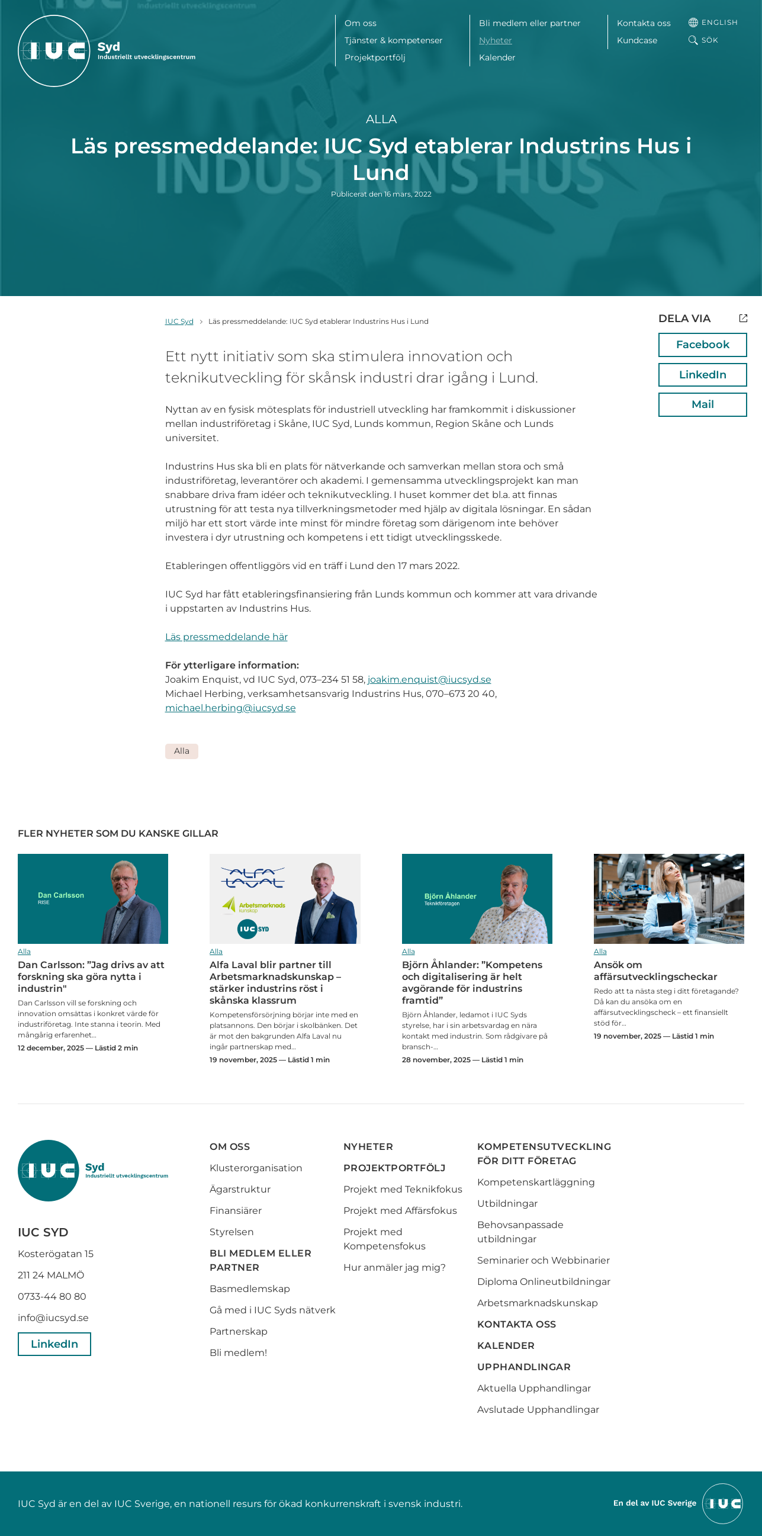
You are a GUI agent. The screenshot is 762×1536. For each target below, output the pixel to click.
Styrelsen (232, 1232)
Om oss (361, 23)
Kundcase (637, 40)
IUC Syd (179, 321)
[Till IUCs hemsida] (679, 1503)
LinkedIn (702, 374)
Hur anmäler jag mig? (394, 1267)
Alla (381, 119)
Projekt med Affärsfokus (400, 1210)
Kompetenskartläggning (536, 1182)
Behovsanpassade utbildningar (520, 1232)
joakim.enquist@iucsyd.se (429, 679)
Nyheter (495, 40)
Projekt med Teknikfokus (402, 1189)
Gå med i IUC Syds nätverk (274, 1310)
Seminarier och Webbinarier (543, 1260)
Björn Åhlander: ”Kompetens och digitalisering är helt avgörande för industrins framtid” (477, 899)
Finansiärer (236, 1210)
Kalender (497, 57)
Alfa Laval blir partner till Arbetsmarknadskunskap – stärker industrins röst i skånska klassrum (285, 899)
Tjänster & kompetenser (394, 40)
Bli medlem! (238, 1352)
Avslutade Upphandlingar (538, 1409)
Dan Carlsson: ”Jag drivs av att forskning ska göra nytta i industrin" (93, 899)
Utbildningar (507, 1203)
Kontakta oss (644, 23)
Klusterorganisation (256, 1168)
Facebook (702, 344)
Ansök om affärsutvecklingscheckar (669, 899)
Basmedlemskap (250, 1288)
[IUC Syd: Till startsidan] (106, 51)
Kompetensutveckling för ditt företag (544, 1154)
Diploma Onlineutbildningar (543, 1281)
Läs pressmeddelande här (226, 636)
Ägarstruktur (240, 1189)
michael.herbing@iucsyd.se (230, 708)
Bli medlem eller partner (530, 23)
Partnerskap (239, 1331)
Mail (703, 404)
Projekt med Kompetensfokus (384, 1239)
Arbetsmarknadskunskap (537, 1303)
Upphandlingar (524, 1367)
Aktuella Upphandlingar (534, 1388)
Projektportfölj (375, 57)
